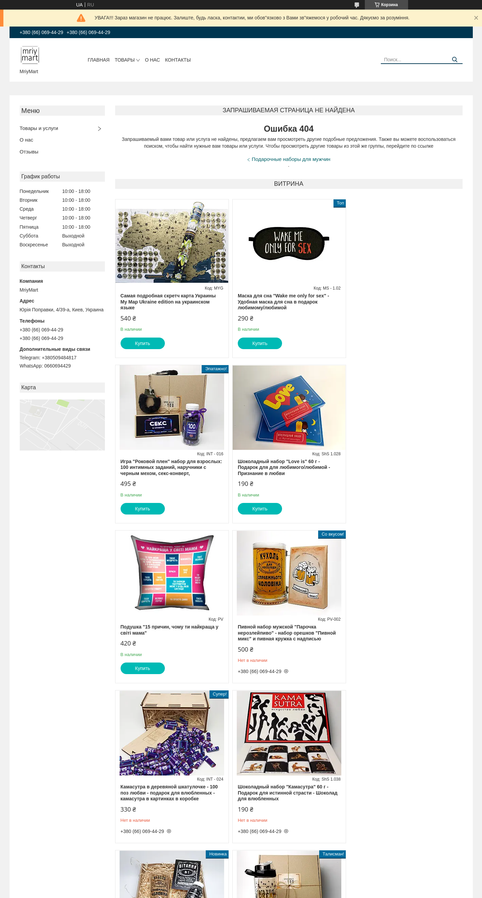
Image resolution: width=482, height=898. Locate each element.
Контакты (178, 60)
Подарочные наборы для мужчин (291, 159)
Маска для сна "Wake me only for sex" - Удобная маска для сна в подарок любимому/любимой (283, 301)
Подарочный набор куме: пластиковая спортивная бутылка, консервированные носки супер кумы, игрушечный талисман (170, 798)
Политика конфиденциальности (277, 891)
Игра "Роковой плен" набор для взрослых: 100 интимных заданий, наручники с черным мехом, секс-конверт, (405, 301)
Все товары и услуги (435, 865)
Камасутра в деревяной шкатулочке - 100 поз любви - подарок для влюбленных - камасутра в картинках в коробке (169, 632)
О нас (152, 60)
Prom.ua (270, 885)
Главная (99, 60)
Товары (125, 60)
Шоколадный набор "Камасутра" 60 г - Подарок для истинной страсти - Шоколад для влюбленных (287, 632)
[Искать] (455, 59)
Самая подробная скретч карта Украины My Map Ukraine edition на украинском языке (168, 301)
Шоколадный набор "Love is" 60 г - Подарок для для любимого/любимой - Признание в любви (167, 467)
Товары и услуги (39, 128)
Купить (142, 343)
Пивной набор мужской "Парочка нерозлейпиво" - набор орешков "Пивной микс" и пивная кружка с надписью (403, 467)
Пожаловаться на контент (219, 891)
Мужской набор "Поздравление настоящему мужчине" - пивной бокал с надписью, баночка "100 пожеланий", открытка (401, 636)
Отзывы (29, 151)
